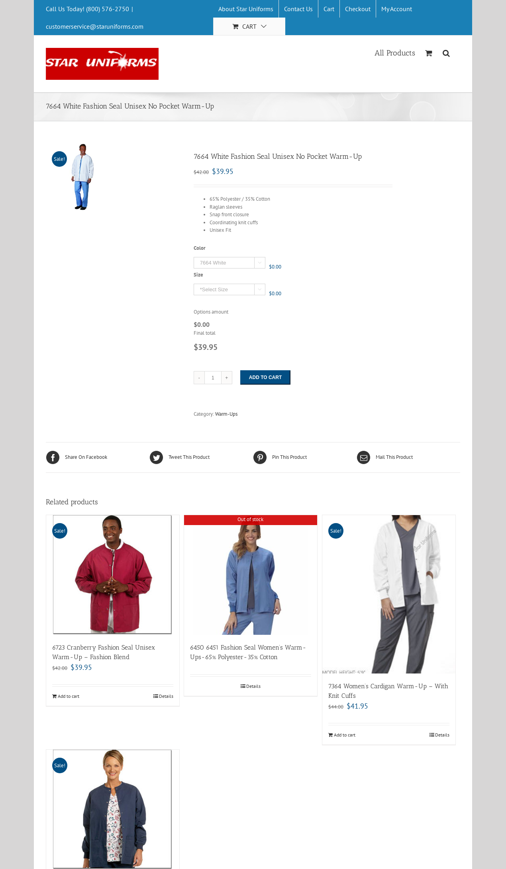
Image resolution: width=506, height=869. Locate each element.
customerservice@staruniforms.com (94, 26)
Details (166, 696)
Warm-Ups (226, 414)
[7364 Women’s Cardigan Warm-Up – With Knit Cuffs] (388, 594)
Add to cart (265, 377)
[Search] (446, 52)
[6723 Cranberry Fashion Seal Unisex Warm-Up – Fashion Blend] (112, 575)
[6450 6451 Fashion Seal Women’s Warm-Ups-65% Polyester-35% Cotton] (250, 575)
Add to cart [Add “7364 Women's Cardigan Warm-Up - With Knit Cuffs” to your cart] (344, 735)
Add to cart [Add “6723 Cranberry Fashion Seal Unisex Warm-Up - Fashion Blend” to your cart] (68, 696)
